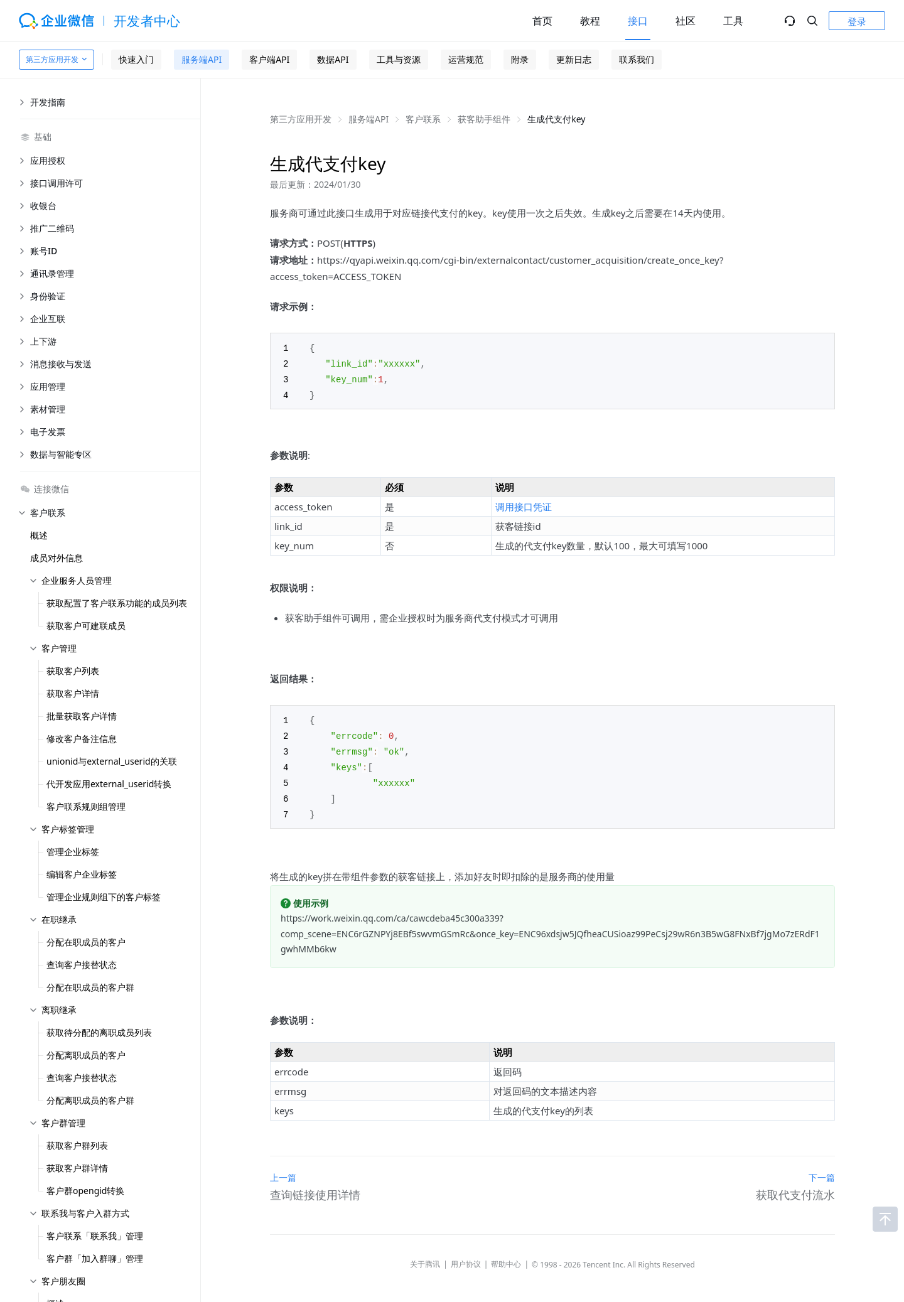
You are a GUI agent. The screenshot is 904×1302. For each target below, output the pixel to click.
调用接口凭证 (523, 504)
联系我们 (636, 59)
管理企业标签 (72, 852)
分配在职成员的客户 (86, 942)
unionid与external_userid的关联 (111, 761)
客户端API (269, 59)
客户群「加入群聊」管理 (94, 1258)
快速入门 (136, 59)
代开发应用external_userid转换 (108, 784)
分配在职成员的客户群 (90, 987)
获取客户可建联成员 (86, 626)
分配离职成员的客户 (86, 1055)
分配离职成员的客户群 (90, 1100)
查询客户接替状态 (81, 965)
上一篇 (283, 1170)
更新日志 (573, 59)
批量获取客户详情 (81, 716)
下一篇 (822, 1170)
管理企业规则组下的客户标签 (103, 897)
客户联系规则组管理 (86, 806)
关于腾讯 (425, 1257)
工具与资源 (399, 59)
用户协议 (466, 1257)
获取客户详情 (72, 693)
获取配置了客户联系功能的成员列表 (116, 603)
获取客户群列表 (77, 1145)
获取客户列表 (72, 671)
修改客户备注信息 (81, 739)
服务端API (201, 59)
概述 (39, 535)
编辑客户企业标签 (81, 874)
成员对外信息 (56, 558)
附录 (520, 59)
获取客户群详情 (77, 1168)
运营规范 (465, 59)
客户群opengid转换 (85, 1191)
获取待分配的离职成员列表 (99, 1032)
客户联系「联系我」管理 (94, 1236)
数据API (332, 59)
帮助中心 (506, 1257)
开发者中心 (147, 21)
